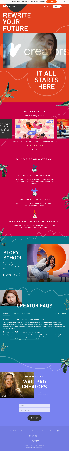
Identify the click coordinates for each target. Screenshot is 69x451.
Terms (26, 445)
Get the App (35, 431)
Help (36, 445)
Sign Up (54, 6)
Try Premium (25, 431)
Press (52, 431)
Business (44, 431)
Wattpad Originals (13, 431)
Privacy (31, 445)
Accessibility (41, 445)
